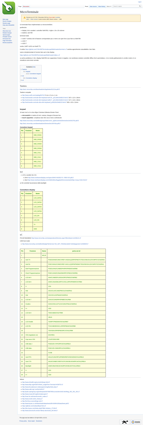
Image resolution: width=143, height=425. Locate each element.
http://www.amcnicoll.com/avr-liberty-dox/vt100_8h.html (39, 410)
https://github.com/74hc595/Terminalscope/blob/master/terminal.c (45, 49)
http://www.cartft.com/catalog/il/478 (33, 95)
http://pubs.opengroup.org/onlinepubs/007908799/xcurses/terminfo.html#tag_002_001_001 (50, 391)
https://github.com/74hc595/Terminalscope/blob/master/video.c (39, 55)
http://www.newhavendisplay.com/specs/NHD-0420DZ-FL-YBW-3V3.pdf (50, 177)
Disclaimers (39, 421)
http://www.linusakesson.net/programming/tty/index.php (39, 387)
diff (27, 19)
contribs (58, 17)
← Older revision (33, 19)
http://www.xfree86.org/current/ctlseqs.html (35, 382)
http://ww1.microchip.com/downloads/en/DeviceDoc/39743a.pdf (39, 123)
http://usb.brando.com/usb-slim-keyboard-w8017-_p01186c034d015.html (44, 100)
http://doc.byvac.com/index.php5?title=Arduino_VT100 (39, 408)
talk (54, 17)
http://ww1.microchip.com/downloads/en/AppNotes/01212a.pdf (39, 89)
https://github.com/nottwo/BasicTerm (33, 406)
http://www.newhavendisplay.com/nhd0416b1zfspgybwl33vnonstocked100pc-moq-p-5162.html (57, 180)
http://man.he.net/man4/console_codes (34, 396)
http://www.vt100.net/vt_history (31, 399)
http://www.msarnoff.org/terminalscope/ (34, 394)
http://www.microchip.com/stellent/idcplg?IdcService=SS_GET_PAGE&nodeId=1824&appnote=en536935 (54, 244)
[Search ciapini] (127, 6)
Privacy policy (23, 421)
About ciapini (31, 421)
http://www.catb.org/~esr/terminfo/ (32, 389)
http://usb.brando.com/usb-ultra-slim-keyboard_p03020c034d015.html (43, 102)
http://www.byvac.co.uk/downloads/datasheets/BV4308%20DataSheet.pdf (45, 403)
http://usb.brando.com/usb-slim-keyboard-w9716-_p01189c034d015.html (44, 97)
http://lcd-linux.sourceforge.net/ (31, 401)
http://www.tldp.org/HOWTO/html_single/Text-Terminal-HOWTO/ (41, 384)
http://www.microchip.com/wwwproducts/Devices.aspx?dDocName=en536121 (56, 238)
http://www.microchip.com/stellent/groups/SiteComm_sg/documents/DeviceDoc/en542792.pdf (48, 120)
